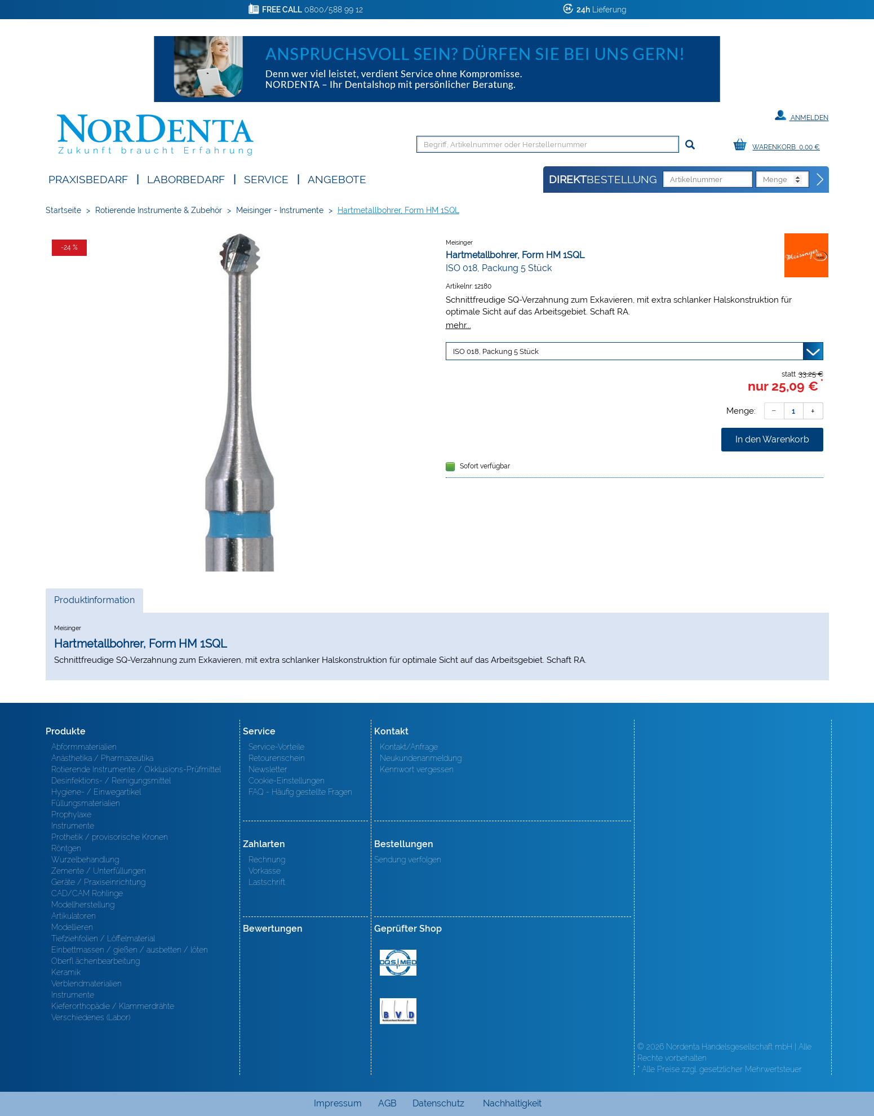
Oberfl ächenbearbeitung (95, 961)
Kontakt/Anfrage (409, 746)
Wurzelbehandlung (85, 859)
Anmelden (801, 115)
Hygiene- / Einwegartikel (96, 791)
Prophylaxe (71, 814)
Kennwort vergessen (417, 769)
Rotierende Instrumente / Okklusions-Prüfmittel (136, 769)
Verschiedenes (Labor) (90, 1017)
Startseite (63, 210)
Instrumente (72, 825)
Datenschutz (438, 1103)
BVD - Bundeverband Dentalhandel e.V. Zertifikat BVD (398, 1011)
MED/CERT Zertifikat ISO (398, 963)
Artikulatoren (73, 915)
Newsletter (268, 769)
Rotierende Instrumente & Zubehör (158, 210)
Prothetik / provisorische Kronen (109, 837)
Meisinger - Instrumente (279, 210)
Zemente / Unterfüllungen (98, 870)
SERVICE (266, 178)
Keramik (66, 972)
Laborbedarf (186, 178)
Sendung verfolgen (407, 859)
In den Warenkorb (772, 439)
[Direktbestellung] (820, 180)
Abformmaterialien (84, 746)
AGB (387, 1103)
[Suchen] (690, 145)
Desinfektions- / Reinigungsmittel (111, 780)
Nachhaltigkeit (512, 1103)
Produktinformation (94, 603)
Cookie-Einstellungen (287, 780)
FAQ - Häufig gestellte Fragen (300, 791)
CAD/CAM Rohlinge (87, 893)
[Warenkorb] (779, 145)
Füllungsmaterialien (85, 803)
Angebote (337, 178)
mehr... (458, 325)
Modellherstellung (82, 904)
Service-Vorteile (276, 746)
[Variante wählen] (634, 351)
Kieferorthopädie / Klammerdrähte (112, 1006)
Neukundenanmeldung (421, 758)
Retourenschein (277, 758)
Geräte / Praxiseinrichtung (98, 882)
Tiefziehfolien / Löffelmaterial (103, 938)
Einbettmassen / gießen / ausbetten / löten (129, 949)
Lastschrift (267, 882)
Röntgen (66, 848)
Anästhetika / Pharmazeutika (102, 758)
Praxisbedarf (88, 178)
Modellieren (72, 927)
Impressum (338, 1103)
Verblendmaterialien (86, 983)
